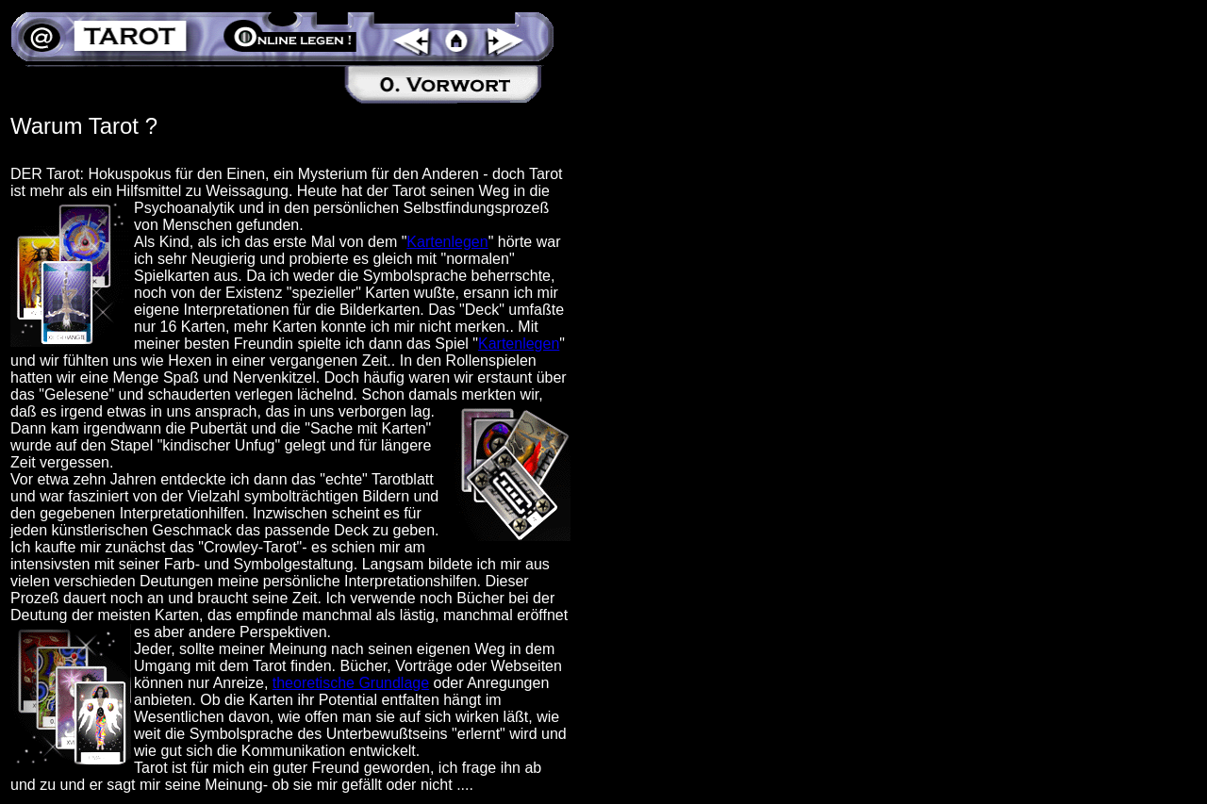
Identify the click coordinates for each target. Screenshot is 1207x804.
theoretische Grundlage (351, 683)
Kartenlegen (447, 242)
